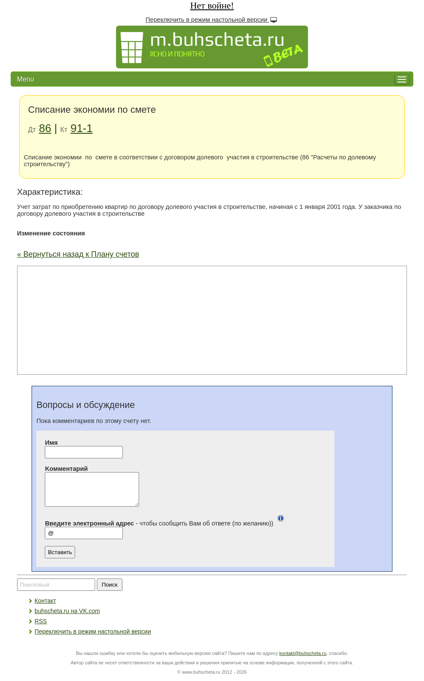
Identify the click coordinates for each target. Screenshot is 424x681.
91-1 (81, 128)
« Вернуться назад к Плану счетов (78, 254)
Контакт (45, 607)
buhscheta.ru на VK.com (67, 617)
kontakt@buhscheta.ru (302, 659)
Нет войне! (212, 5)
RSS (41, 627)
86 (45, 128)
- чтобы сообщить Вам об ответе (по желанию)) (166, 529)
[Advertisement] (212, 319)
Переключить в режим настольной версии (212, 19)
